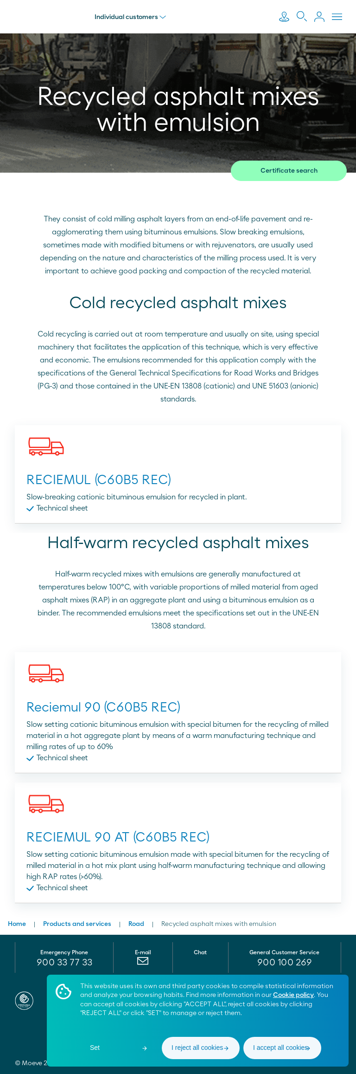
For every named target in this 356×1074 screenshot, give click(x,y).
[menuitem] (143, 963)
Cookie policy (293, 995)
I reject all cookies (197, 1047)
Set (95, 1047)
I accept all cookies (280, 1047)
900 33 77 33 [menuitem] (64, 962)
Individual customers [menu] (131, 17)
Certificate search (289, 171)
